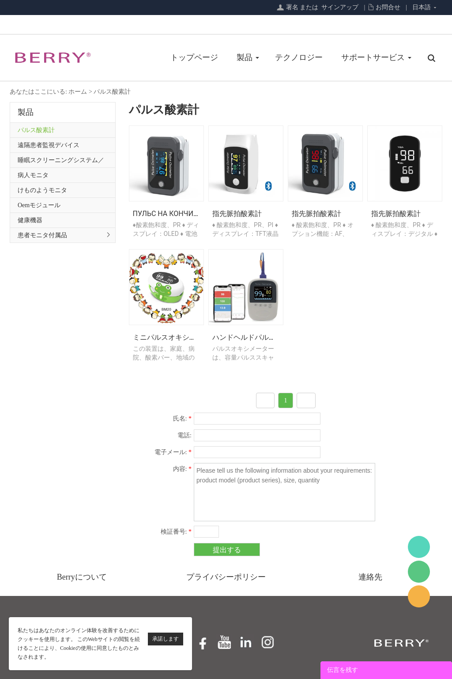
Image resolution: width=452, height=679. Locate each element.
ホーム (77, 91)
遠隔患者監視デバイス (48, 145)
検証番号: (176, 531)
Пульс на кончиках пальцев (187, 213)
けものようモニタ (42, 190)
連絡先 (370, 577)
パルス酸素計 (112, 91)
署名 (292, 7)
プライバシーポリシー (226, 577)
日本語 (421, 7)
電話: (184, 435)
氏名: (182, 418)
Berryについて (82, 577)
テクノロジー (299, 57)
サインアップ (339, 7)
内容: (182, 469)
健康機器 (30, 220)
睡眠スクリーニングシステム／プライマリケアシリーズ (61, 162)
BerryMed (419, 547)
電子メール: (173, 452)
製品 (244, 57)
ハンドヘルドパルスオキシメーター (268, 337)
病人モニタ (33, 175)
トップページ (194, 57)
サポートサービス (373, 57)
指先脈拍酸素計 (237, 213)
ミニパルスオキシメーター (175, 337)
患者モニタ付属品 (42, 235)
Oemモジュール (39, 205)
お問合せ (388, 7)
